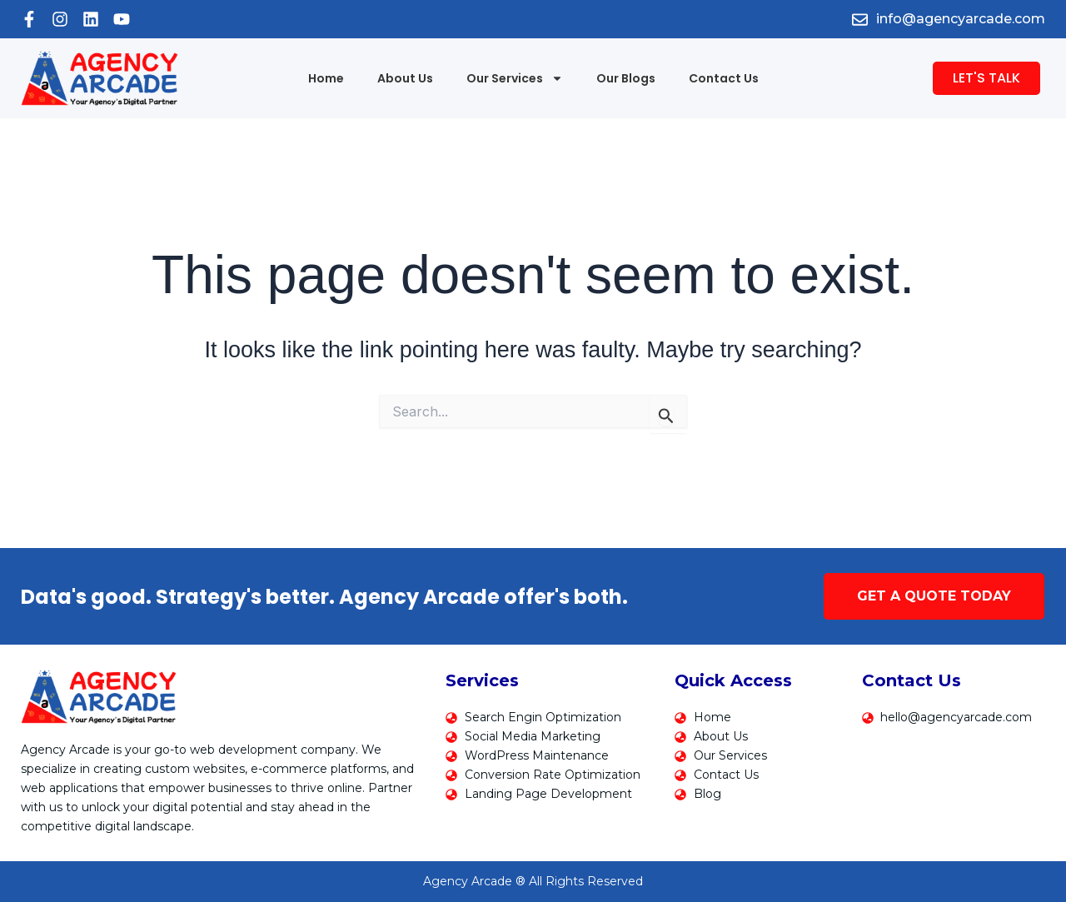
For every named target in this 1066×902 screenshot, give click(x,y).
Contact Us (724, 78)
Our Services (514, 78)
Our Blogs (625, 78)
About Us (405, 78)
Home (326, 78)
